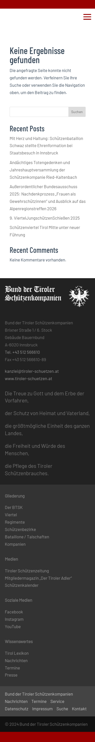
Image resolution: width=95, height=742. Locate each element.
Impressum (42, 708)
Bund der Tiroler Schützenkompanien (39, 693)
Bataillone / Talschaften (27, 536)
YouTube (13, 626)
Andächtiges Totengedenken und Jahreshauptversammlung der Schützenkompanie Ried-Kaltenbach (43, 170)
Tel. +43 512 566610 (22, 352)
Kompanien (15, 543)
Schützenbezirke (20, 529)
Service (57, 701)
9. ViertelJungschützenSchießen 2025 (45, 217)
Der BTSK (14, 507)
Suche (62, 708)
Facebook (14, 611)
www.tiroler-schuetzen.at (28, 378)
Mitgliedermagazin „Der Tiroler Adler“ (38, 577)
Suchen (77, 112)
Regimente (15, 521)
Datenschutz (16, 708)
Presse (11, 674)
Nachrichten (16, 660)
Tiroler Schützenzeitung (27, 570)
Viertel (11, 514)
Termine (12, 667)
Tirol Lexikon (17, 653)
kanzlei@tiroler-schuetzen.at (32, 371)
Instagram (14, 619)
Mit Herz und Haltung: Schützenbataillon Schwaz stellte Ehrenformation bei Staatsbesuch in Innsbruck (46, 145)
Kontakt (79, 708)
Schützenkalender (22, 585)
